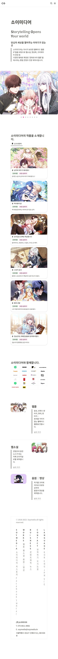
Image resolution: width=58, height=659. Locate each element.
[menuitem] (17, 143)
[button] (51, 3)
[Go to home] (3, 3)
